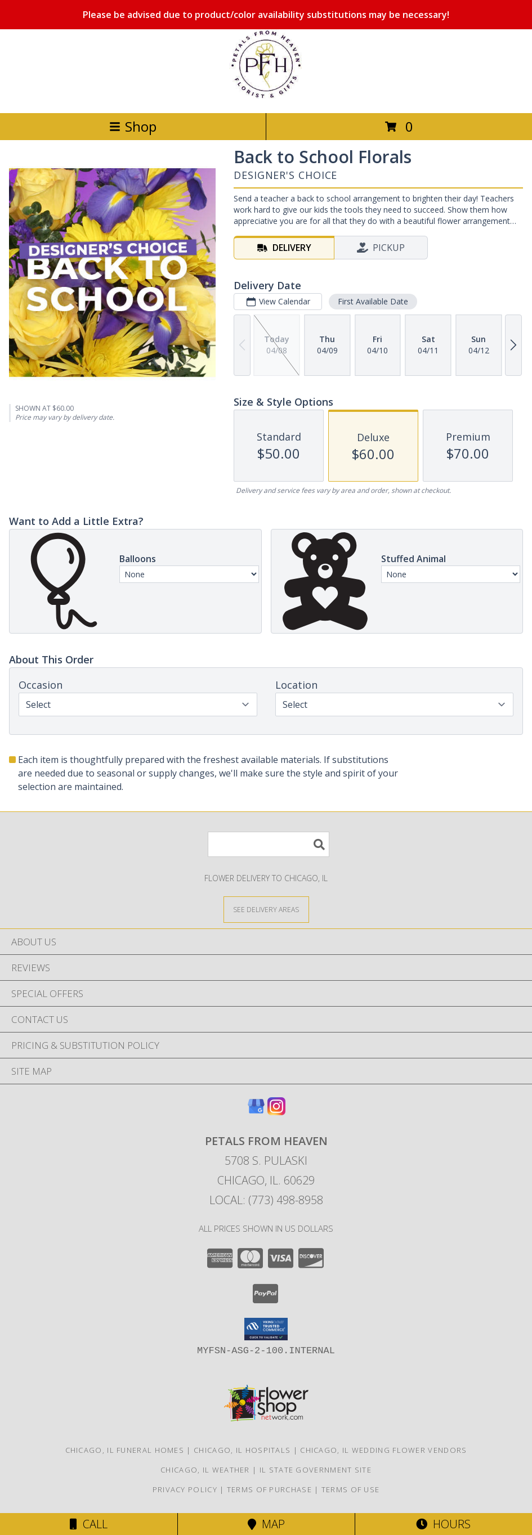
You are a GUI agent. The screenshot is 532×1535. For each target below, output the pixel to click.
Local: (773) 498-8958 (266, 1200)
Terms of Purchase (269, 1489)
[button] (266, 1329)
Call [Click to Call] (89, 1524)
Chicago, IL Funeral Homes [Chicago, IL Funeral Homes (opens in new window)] (125, 1450)
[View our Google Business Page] (256, 1111)
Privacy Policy (185, 1489)
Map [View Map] (266, 1524)
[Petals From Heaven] (266, 96)
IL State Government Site (316, 1470)
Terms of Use (350, 1489)
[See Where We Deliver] (266, 909)
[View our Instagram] (276, 1111)
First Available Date (373, 301)
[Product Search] (268, 844)
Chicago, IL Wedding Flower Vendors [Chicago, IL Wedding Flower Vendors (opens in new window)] (383, 1450)
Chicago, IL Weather (205, 1470)
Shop (133, 126)
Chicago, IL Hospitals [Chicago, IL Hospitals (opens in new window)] (242, 1450)
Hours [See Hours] (443, 1524)
